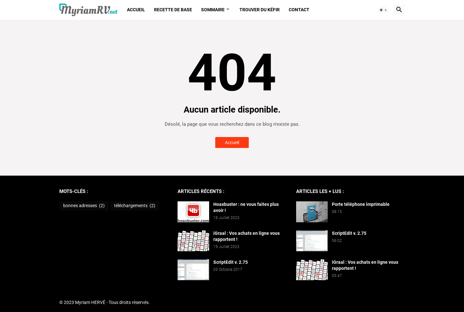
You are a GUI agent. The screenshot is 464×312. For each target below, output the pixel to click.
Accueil (136, 9)
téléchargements (134, 206)
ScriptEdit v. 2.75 (230, 262)
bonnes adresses (84, 206)
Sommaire (213, 9)
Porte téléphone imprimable (361, 204)
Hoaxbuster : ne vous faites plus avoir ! (246, 207)
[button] (383, 10)
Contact (299, 9)
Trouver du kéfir (259, 9)
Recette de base (173, 9)
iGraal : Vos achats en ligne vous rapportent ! (246, 236)
